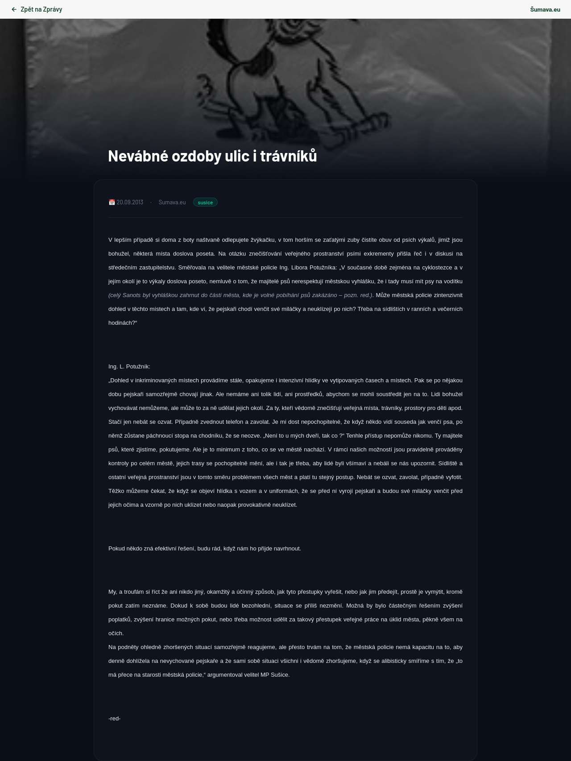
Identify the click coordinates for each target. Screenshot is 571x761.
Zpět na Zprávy (36, 9)
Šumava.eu (545, 9)
